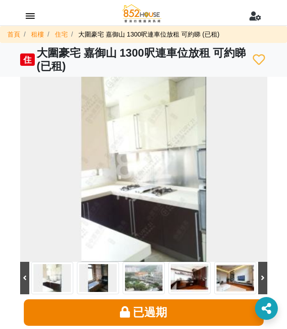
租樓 (37, 34)
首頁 (13, 34)
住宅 (61, 34)
